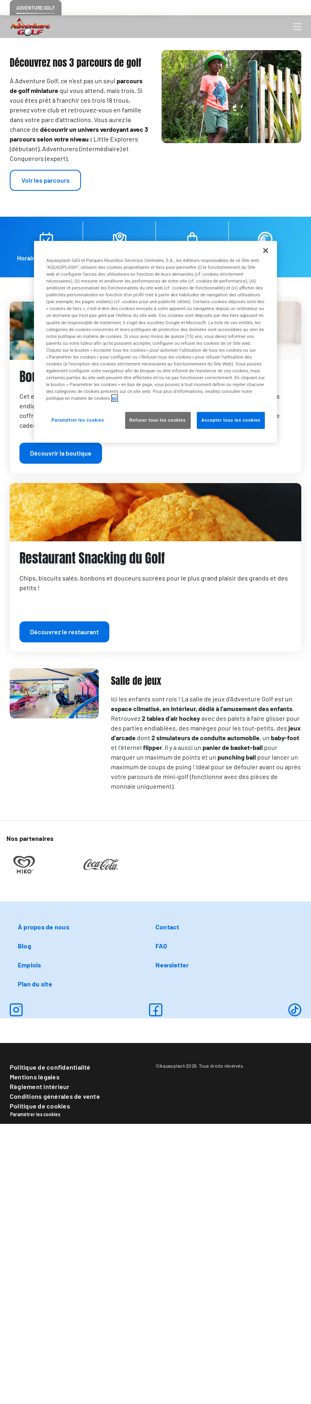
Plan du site (35, 1264)
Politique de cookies (40, 1386)
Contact (167, 1207)
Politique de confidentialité (50, 1347)
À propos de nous (43, 1207)
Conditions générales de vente (55, 1376)
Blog (24, 1226)
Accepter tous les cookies (230, 420)
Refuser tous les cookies (158, 420)
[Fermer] (266, 251)
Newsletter (172, 1245)
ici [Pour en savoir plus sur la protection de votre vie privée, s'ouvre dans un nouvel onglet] (114, 398)
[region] (155, 342)
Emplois (29, 1245)
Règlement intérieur (40, 1366)
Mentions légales (35, 1357)
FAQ (161, 1226)
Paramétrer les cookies (35, 1394)
